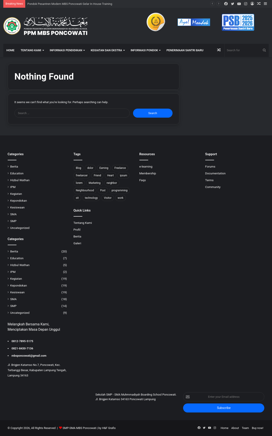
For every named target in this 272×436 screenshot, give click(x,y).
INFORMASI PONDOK (144, 50)
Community (213, 187)
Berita (14, 166)
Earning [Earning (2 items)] (103, 168)
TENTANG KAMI (31, 50)
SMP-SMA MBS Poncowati (79, 428)
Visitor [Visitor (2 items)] (107, 197)
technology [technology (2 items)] (91, 197)
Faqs (142, 180)
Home (224, 428)
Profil (77, 229)
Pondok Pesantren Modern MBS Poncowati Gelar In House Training (69, 3)
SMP (13, 221)
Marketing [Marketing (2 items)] (95, 182)
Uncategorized (20, 228)
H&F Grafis (109, 428)
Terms (209, 180)
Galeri (77, 243)
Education (17, 173)
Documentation (215, 173)
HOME (10, 50)
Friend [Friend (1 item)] (97, 175)
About (235, 428)
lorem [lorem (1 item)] (79, 182)
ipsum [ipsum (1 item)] (123, 175)
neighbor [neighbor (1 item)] (112, 182)
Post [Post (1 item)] (102, 190)
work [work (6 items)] (120, 197)
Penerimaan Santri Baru (184, 50)
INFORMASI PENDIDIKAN (66, 50)
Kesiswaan (17, 207)
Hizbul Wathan (20, 180)
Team (245, 428)
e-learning (146, 166)
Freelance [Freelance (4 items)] (120, 168)
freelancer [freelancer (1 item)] (82, 175)
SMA (13, 214)
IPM (13, 187)
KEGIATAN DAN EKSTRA (106, 50)
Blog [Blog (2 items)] (78, 168)
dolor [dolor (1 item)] (90, 168)
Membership (147, 173)
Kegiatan (16, 193)
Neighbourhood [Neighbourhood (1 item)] (85, 190)
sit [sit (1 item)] (77, 197)
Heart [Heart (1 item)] (110, 175)
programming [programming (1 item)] (120, 190)
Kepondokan (18, 200)
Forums (210, 166)
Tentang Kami (83, 222)
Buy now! (257, 428)
